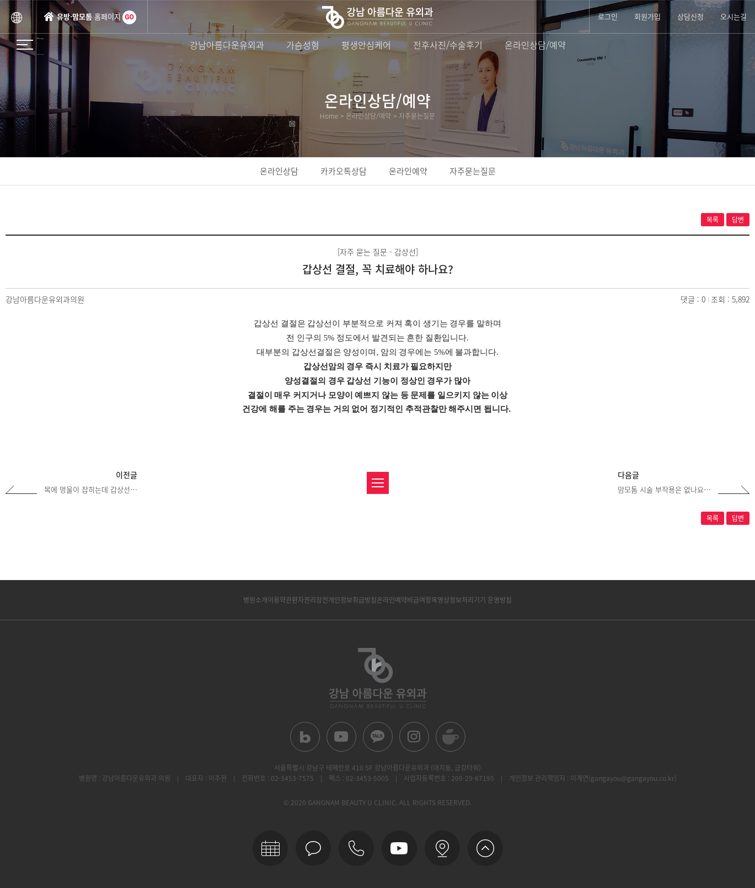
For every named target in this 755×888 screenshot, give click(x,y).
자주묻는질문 (472, 171)
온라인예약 (408, 171)
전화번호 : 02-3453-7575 (278, 778)
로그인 (608, 16)
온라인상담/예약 (535, 44)
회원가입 (647, 16)
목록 (712, 220)
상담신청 (690, 16)
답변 (738, 220)
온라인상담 (279, 171)
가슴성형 (302, 44)
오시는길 (733, 16)
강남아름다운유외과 (227, 44)
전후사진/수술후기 (448, 44)
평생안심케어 (366, 44)
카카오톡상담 (343, 171)
